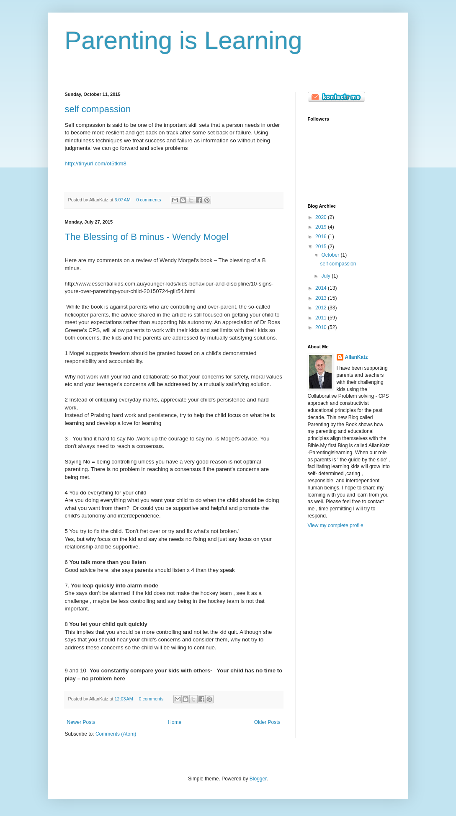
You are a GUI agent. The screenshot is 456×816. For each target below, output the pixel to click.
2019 (321, 227)
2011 (321, 318)
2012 (321, 308)
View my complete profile (335, 525)
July (326, 276)
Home (174, 722)
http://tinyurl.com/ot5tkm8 (95, 163)
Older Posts (267, 722)
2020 (321, 217)
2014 (321, 288)
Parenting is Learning (183, 40)
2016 (321, 236)
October (330, 255)
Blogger (258, 779)
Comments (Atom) (115, 734)
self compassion (98, 109)
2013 (321, 298)
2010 (321, 327)
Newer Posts (81, 722)
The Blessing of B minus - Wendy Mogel (147, 237)
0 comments (148, 199)
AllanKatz (356, 357)
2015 (321, 247)
